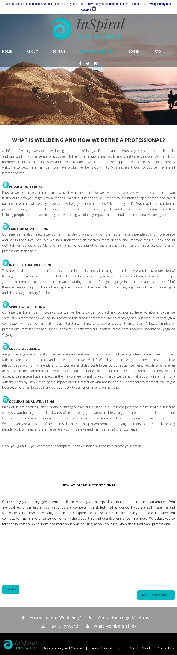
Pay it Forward (63, 626)
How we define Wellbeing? (55, 617)
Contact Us (166, 648)
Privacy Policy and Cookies (63, 648)
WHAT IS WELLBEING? (97, 51)
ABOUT (32, 51)
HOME (7, 51)
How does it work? (156, 595)
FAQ (158, 51)
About (145, 648)
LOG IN (134, 51)
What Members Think (114, 626)
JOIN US (59, 51)
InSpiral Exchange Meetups (122, 617)
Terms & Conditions (105, 648)
